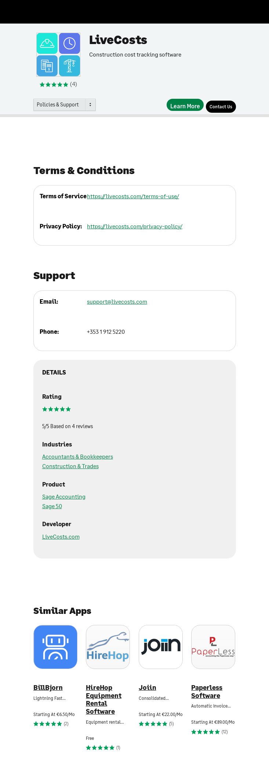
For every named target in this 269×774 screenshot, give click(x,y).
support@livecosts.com (117, 301)
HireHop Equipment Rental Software (103, 699)
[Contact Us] (221, 107)
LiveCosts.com (61, 536)
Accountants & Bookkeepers (77, 456)
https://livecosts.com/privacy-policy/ (134, 226)
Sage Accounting (64, 496)
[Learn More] (185, 105)
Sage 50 (52, 505)
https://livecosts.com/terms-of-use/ (133, 195)
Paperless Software (206, 691)
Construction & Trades (70, 465)
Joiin (147, 687)
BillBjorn (48, 687)
